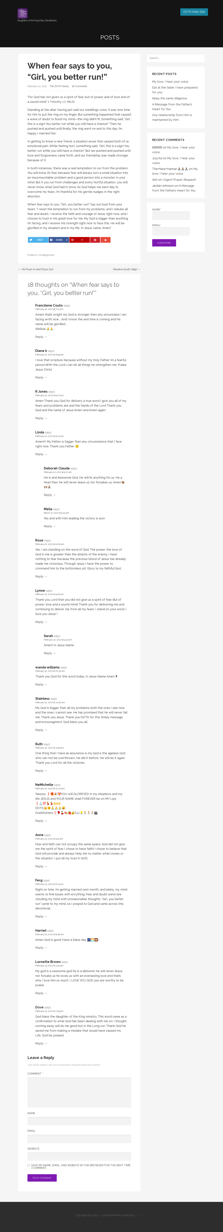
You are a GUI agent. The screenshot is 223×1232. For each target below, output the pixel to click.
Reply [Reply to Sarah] (48, 653)
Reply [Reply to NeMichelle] (39, 820)
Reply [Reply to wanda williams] (39, 684)
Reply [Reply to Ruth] (39, 770)
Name (31, 1113)
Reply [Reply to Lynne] (39, 622)
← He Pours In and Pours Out (35, 269)
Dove (39, 1007)
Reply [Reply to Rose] (39, 576)
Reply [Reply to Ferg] (39, 916)
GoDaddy (141, 1215)
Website (33, 1148)
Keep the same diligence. (170, 98)
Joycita (157, 158)
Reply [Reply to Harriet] (39, 947)
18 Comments (79, 86)
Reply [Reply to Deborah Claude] (48, 495)
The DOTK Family (59, 86)
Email (31, 1130)
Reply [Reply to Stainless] (39, 730)
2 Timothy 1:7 (57, 101)
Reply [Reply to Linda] (39, 454)
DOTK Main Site (194, 11)
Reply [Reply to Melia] (48, 526)
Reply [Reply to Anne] (39, 866)
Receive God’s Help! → (126, 269)
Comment (35, 1073)
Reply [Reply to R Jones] (39, 418)
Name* (171, 214)
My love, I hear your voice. (170, 81)
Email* (171, 230)
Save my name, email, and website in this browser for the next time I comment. (80, 1166)
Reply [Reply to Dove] (39, 1043)
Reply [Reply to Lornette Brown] (39, 993)
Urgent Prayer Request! (179, 179)
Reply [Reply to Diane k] (39, 377)
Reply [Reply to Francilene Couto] (39, 336)
